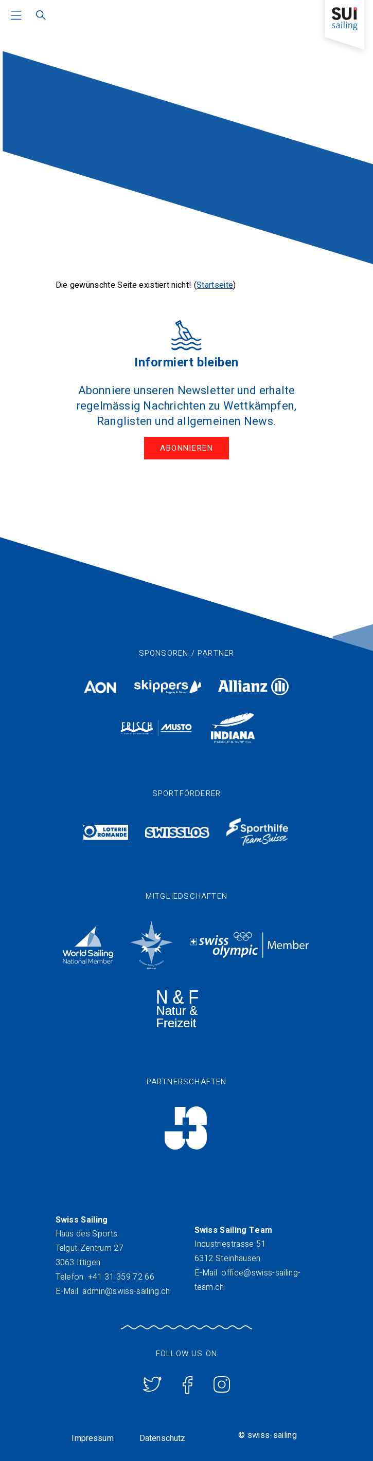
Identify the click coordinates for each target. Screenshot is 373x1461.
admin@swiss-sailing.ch (126, 1291)
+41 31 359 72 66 (121, 1277)
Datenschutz (162, 1438)
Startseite (215, 285)
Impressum (92, 1438)
